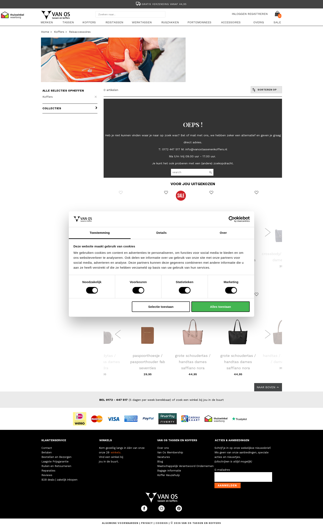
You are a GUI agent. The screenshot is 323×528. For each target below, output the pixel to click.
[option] (161, 4)
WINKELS (105, 440)
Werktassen (142, 22)
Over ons (163, 447)
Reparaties (48, 470)
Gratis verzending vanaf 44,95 (161, 4)
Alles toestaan (220, 306)
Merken (47, 22)
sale (277, 22)
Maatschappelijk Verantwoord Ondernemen (185, 466)
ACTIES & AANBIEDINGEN (232, 440)
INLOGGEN (239, 13)
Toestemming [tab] (100, 232)
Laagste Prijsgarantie (55, 461)
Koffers (89, 22)
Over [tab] (223, 232)
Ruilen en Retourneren (56, 466)
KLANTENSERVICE (53, 440)
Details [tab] (161, 232)
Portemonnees (199, 22)
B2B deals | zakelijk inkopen (59, 479)
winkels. (116, 452)
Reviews (46, 475)
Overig (258, 22)
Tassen (68, 22)
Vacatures (163, 457)
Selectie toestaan (161, 306)
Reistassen (114, 22)
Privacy (147, 523)
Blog (160, 461)
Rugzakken (170, 22)
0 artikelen (111, 90)
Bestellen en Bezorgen (56, 457)
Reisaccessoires (80, 31)
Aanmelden (227, 485)
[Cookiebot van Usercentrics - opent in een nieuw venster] (232, 219)
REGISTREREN (258, 13)
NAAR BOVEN (268, 387)
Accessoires (231, 22)
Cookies (162, 523)
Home (45, 31)
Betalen (46, 452)
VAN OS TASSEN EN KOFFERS (177, 440)
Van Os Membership (170, 452)
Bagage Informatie (169, 470)
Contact (46, 447)
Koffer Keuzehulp (168, 475)
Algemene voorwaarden (120, 523)
